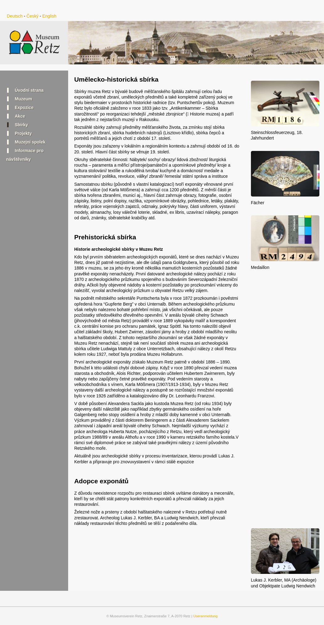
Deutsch (15, 16)
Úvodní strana (29, 90)
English (49, 16)
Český (33, 16)
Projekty (23, 133)
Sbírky (21, 124)
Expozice (24, 107)
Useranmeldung (205, 616)
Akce (20, 116)
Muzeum (23, 98)
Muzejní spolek (30, 142)
